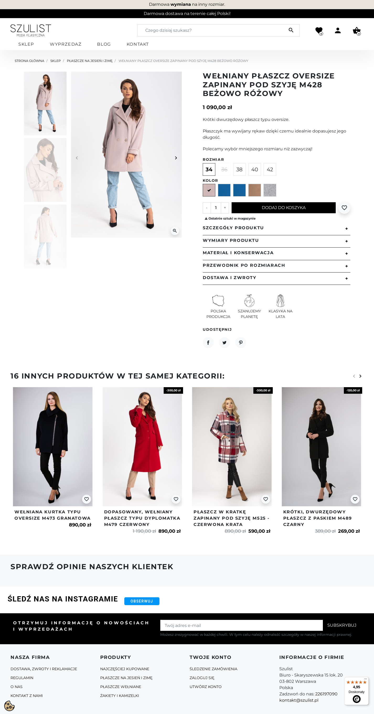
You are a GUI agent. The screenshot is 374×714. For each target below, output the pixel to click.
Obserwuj (142, 601)
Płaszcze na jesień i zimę (90, 61)
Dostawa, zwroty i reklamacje (43, 669)
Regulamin (21, 677)
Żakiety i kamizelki (119, 695)
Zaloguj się (202, 677)
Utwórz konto (206, 686)
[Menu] (365, 680)
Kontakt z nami (26, 695)
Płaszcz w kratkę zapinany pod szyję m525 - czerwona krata (232, 518)
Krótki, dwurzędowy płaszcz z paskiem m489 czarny (317, 518)
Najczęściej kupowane (124, 669)
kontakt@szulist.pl (298, 700)
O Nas (16, 686)
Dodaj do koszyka (284, 207)
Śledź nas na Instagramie (63, 599)
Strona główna (29, 61)
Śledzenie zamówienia (213, 669)
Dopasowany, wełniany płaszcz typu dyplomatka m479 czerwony (142, 518)
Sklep (55, 61)
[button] (357, 30)
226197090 (326, 693)
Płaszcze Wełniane (120, 686)
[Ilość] (216, 207)
